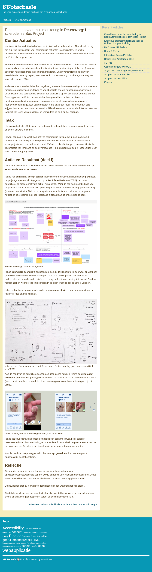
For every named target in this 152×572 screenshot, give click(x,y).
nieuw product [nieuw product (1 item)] (21, 543)
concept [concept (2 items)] (17, 532)
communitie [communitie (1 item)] (7, 532)
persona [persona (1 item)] (6, 546)
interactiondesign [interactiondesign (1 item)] (9, 543)
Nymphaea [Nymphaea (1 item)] (31, 543)
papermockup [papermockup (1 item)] (41, 543)
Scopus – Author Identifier (117, 74)
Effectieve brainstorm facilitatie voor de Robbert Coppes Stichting (123, 42)
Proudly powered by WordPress (36, 559)
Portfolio (7, 20)
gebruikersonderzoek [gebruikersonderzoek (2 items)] (17, 539)
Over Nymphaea (23, 20)
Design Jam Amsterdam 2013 (119, 59)
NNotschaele (19, 7)
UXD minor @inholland (116, 47)
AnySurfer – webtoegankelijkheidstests (123, 70)
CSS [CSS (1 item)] (40, 532)
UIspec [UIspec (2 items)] (40, 545)
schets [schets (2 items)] (26, 545)
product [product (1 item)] (12, 546)
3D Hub (108, 63)
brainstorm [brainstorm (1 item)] (33, 529)
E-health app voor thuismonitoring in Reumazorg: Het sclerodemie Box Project (125, 35)
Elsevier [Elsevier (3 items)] (16, 536)
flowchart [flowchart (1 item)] (26, 537)
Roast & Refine (112, 51)
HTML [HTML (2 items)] (35, 539)
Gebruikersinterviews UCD (117, 66)
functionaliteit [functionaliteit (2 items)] (39, 536)
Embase (108, 82)
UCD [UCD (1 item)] (33, 546)
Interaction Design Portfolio (118, 55)
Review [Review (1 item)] (18, 546)
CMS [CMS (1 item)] (39, 529)
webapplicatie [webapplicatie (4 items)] (17, 550)
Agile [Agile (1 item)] (26, 529)
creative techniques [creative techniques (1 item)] (30, 532)
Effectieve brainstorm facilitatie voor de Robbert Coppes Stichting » (63, 504)
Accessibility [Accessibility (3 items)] (13, 528)
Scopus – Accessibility (115, 78)
